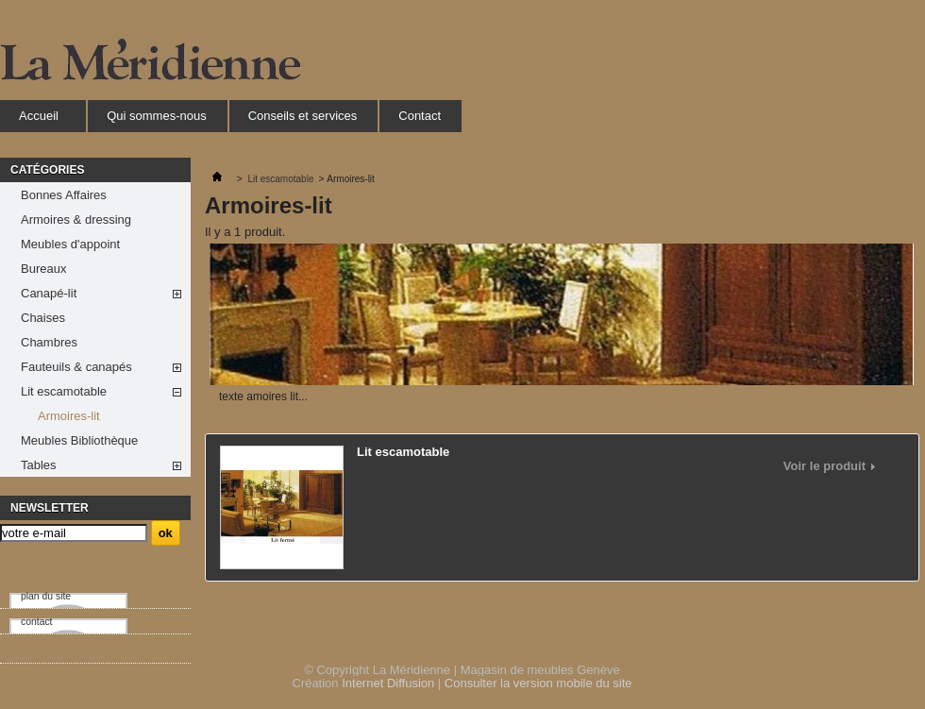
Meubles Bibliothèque (79, 440)
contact (37, 621)
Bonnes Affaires (64, 195)
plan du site (46, 596)
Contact (419, 116)
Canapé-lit (48, 293)
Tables (39, 465)
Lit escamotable (64, 391)
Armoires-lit (69, 416)
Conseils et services (303, 116)
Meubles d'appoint (70, 244)
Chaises (43, 318)
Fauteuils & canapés (76, 367)
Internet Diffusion (388, 683)
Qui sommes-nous (156, 116)
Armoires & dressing (76, 219)
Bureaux (43, 269)
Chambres (49, 342)
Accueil (38, 120)
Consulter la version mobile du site (538, 683)
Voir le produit (824, 466)
